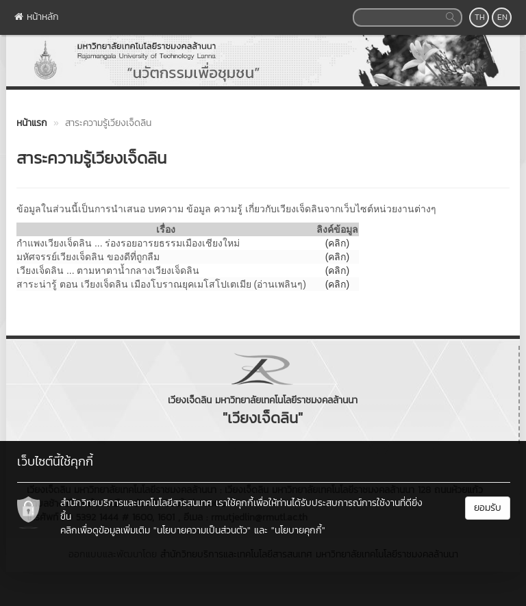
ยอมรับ (487, 508)
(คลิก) (337, 256)
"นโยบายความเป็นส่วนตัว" (202, 530)
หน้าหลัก (36, 17)
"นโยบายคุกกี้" (298, 530)
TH (480, 17)
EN (502, 17)
